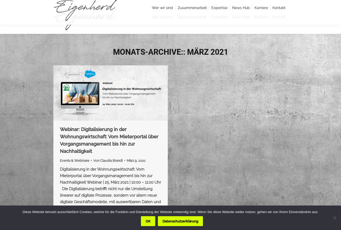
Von (108, 161)
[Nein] (334, 217)
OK (148, 221)
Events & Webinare (74, 161)
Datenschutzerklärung (180, 221)
